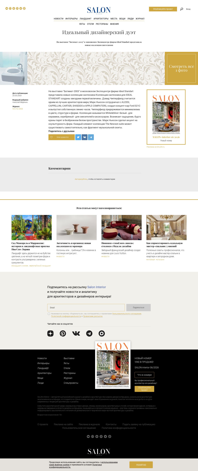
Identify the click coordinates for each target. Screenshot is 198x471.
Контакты (111, 424)
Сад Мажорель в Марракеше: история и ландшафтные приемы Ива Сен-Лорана (31, 246)
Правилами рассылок (93, 316)
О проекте (42, 424)
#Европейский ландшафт (40, 266)
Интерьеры (71, 18)
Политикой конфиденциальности (66, 316)
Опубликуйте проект (163, 9)
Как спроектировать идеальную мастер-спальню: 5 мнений (164, 245)
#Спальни (160, 259)
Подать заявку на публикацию (138, 424)
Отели (90, 24)
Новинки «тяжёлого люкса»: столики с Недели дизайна (117, 245)
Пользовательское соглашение (79, 428)
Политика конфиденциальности (119, 428)
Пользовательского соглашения (126, 314)
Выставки (69, 358)
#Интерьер (150, 259)
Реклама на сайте (63, 424)
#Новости (60, 256)
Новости (58, 18)
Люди (130, 18)
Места (114, 18)
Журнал (140, 18)
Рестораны (102, 24)
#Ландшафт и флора (20, 266)
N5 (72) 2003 (17, 109)
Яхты (82, 24)
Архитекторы (101, 18)
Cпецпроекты (71, 383)
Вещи (122, 18)
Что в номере (144, 374)
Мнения (114, 24)
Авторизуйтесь (81, 179)
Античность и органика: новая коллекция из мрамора (73, 245)
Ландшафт (85, 18)
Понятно (141, 465)
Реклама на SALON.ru (156, 147)
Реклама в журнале (89, 424)
